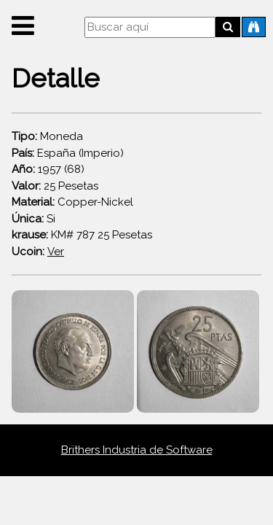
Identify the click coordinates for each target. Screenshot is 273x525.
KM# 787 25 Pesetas (82, 234)
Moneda (47, 136)
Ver (55, 251)
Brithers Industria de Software (137, 449)
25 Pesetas (55, 185)
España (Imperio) (68, 153)
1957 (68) (48, 169)
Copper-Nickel (72, 202)
